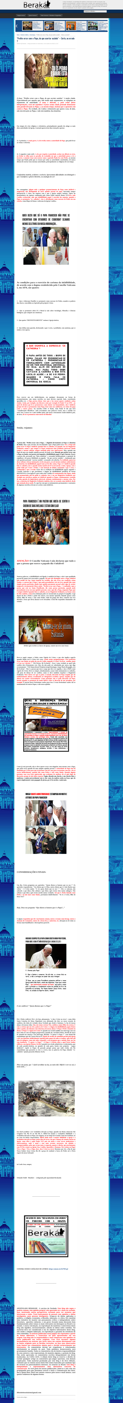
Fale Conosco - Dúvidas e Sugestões (51, 15)
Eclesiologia (32, 35)
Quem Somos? (33, 15)
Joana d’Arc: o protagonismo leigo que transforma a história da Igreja (37, 26)
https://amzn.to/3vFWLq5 (58, 1269)
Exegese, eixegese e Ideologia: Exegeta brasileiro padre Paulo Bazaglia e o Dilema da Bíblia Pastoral (81, 27)
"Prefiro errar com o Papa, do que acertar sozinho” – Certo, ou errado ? (45, 40)
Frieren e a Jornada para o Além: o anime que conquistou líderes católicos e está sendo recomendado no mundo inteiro (98, 27)
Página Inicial (21, 15)
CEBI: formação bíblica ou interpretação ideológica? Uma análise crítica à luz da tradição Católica (59, 27)
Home (18, 35)
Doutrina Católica (25, 35)
